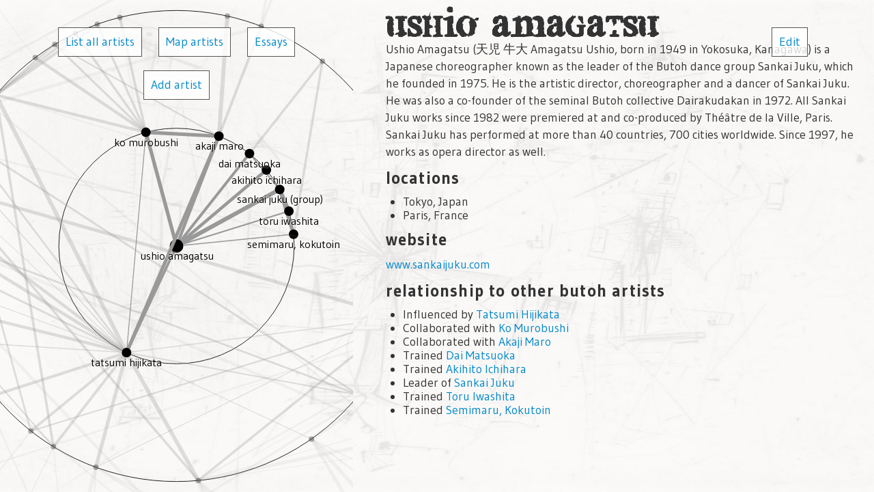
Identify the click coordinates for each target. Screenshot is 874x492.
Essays (271, 41)
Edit (789, 41)
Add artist (176, 84)
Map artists (194, 41)
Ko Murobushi (533, 328)
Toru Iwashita (481, 396)
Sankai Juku (484, 382)
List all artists (100, 41)
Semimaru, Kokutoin (498, 410)
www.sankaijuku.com (438, 264)
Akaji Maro (524, 341)
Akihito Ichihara (486, 369)
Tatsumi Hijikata (518, 314)
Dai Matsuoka (481, 355)
